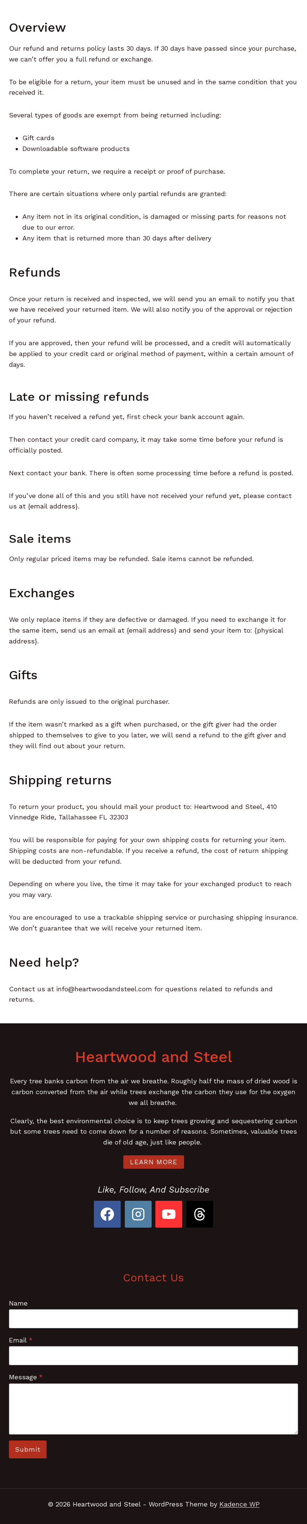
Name (18, 1303)
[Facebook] (107, 1214)
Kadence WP (239, 1504)
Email (21, 1340)
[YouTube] (168, 1214)
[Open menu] (285, 14)
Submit (28, 1449)
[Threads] (199, 1214)
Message (26, 1377)
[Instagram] (138, 1214)
